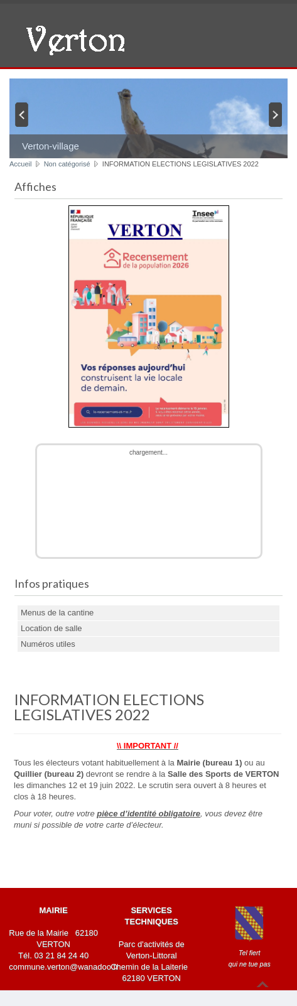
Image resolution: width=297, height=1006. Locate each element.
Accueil (20, 164)
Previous (20, 114)
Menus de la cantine (57, 612)
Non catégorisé (67, 164)
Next (276, 114)
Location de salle (51, 628)
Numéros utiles (48, 644)
